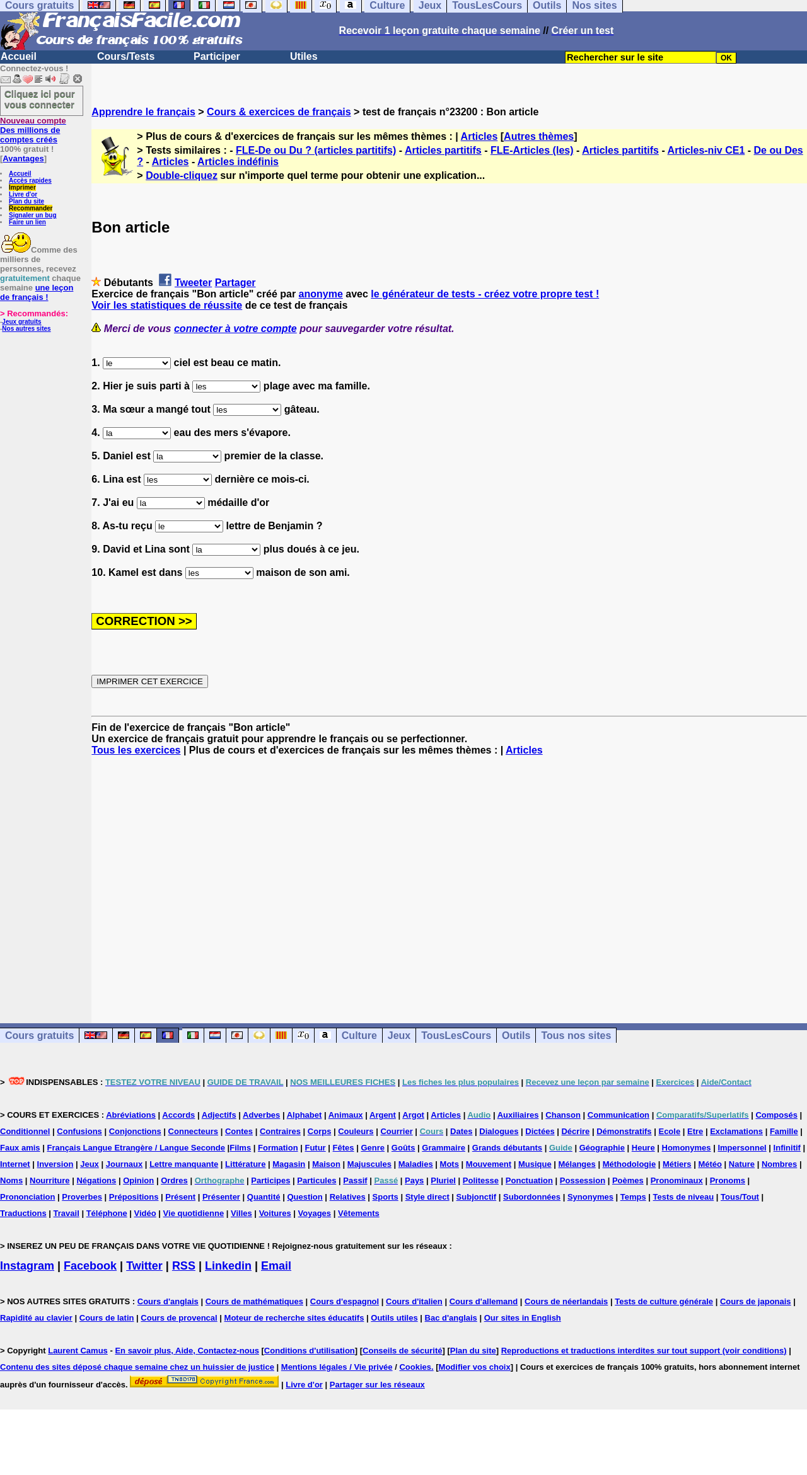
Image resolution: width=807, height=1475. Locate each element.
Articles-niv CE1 (706, 150)
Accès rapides (30, 180)
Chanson (563, 1115)
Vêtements (359, 1213)
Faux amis (20, 1147)
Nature (742, 1164)
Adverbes (261, 1115)
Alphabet (304, 1115)
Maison (326, 1164)
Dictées (539, 1131)
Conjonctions (135, 1131)
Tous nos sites (576, 1035)
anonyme (321, 294)
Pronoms (727, 1180)
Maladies (415, 1164)
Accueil (19, 56)
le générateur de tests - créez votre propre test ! (485, 294)
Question (304, 1197)
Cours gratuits (39, 1035)
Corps (320, 1131)
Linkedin (228, 1266)
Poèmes (628, 1180)
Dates (461, 1131)
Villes (241, 1213)
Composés (776, 1115)
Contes (239, 1131)
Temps (633, 1197)
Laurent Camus (78, 1350)
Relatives (348, 1197)
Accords (178, 1115)
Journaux (124, 1164)
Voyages (315, 1213)
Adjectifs (219, 1115)
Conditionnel (25, 1131)
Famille (784, 1131)
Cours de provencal (179, 1318)
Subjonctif (476, 1197)
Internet (15, 1164)
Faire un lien (27, 222)
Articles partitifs (443, 150)
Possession (582, 1180)
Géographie (602, 1147)
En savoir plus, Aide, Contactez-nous (187, 1350)
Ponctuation (529, 1180)
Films (240, 1147)
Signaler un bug (33, 215)
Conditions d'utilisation (309, 1350)
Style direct (427, 1197)
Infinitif (787, 1147)
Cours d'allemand (484, 1301)
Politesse (481, 1180)
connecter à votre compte (235, 328)
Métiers (677, 1164)
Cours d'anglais (168, 1301)
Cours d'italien (414, 1301)
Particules (316, 1180)
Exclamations (736, 1131)
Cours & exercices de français (279, 111)
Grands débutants (507, 1147)
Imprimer (22, 187)
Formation (278, 1147)
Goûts (403, 1147)
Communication (618, 1115)
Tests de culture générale (664, 1301)
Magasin (288, 1164)
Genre (373, 1147)
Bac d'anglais (451, 1318)
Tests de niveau (683, 1197)
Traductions (23, 1213)
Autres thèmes (539, 136)
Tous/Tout (740, 1197)
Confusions (79, 1131)
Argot (413, 1115)
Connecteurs (193, 1131)
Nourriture (50, 1180)
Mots (449, 1164)
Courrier (396, 1131)
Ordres (174, 1180)
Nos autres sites (26, 328)
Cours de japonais (755, 1301)
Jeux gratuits (21, 321)
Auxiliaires (518, 1115)
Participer (217, 56)
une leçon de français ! (36, 292)
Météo (710, 1164)
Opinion (138, 1180)
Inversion (55, 1164)
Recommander (30, 208)
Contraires (280, 1131)
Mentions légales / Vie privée (337, 1367)
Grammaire (443, 1147)
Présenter (221, 1197)
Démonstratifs (623, 1131)
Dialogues (498, 1131)
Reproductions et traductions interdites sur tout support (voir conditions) (644, 1350)
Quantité (264, 1197)
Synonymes (590, 1197)
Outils (516, 1035)
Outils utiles (394, 1318)
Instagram (27, 1266)
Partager (235, 282)
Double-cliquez (182, 175)
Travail (66, 1213)
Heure (643, 1147)
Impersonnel (741, 1147)
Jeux (399, 1035)
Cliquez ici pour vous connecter (39, 99)
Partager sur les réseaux (377, 1384)
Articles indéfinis (238, 161)
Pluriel (443, 1180)
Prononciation (27, 1197)
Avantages (23, 158)
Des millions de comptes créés (33, 130)
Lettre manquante (183, 1164)
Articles (479, 136)
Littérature (245, 1164)
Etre (695, 1131)
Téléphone (106, 1213)
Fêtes (343, 1147)
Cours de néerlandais (566, 1301)
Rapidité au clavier (36, 1318)
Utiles (304, 56)
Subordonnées (531, 1197)
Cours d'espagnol (344, 1301)
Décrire (575, 1131)
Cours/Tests (125, 56)
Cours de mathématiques (254, 1301)
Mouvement (488, 1164)
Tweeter (193, 282)
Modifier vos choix (475, 1367)
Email (276, 1266)
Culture (359, 1035)
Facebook (90, 1266)
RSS (183, 1266)
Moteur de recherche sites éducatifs (294, 1318)
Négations (96, 1180)
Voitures (275, 1213)
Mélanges (577, 1164)
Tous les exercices (135, 750)
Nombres (779, 1164)
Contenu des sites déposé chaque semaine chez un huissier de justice (137, 1367)
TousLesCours (456, 1035)
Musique (535, 1164)
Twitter (144, 1266)
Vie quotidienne (193, 1213)
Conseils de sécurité (402, 1350)
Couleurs (355, 1131)
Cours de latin (106, 1318)
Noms (11, 1180)
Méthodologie (629, 1164)
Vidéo (145, 1213)
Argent (382, 1115)
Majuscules (369, 1164)
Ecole (669, 1131)
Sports (385, 1197)
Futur (315, 1147)
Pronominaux (677, 1180)
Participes (270, 1180)
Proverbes (82, 1197)
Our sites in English (522, 1318)
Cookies (415, 1367)
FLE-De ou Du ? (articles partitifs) (316, 150)
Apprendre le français (143, 111)
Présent (180, 1197)
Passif (355, 1180)
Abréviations (131, 1115)
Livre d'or (23, 194)
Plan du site (26, 201)
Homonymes (686, 1147)
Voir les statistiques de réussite (166, 305)
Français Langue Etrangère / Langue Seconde (135, 1147)
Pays (414, 1180)
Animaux (345, 1115)
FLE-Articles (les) (532, 150)
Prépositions (134, 1197)
